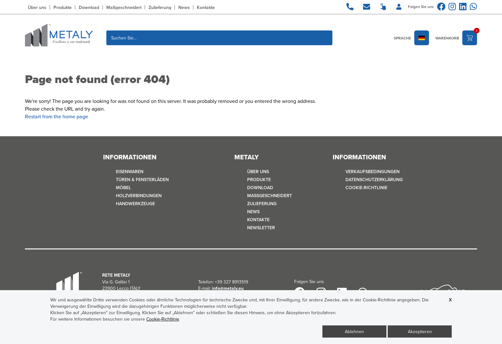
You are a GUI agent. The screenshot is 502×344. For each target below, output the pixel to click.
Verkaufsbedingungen (372, 171)
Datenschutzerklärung (374, 179)
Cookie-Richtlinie (366, 187)
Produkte (62, 7)
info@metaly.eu (228, 288)
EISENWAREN (129, 171)
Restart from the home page (56, 116)
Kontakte (206, 7)
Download (89, 7)
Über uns (37, 7)
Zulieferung (160, 7)
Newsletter (261, 227)
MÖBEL (123, 187)
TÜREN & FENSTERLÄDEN (142, 179)
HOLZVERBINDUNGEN (139, 195)
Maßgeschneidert (124, 7)
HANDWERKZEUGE (135, 203)
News (184, 7)
